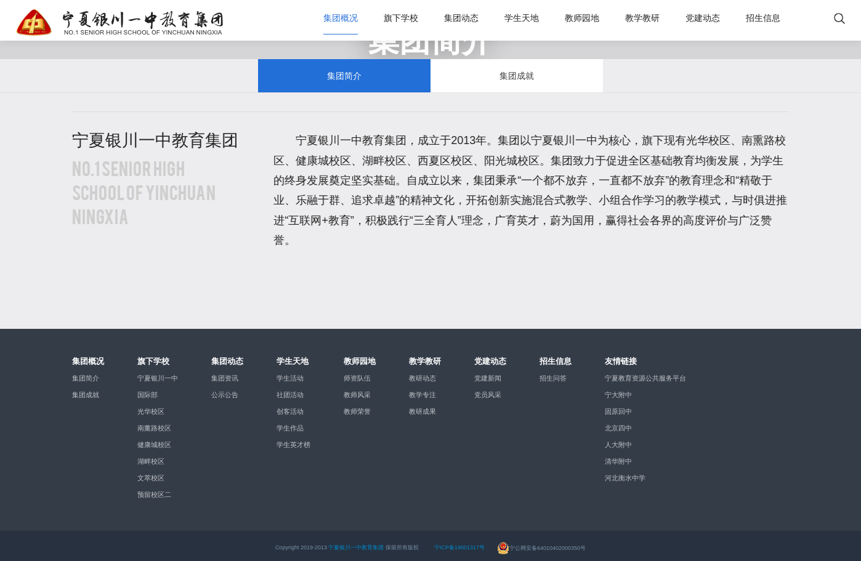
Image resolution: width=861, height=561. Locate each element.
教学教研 (642, 18)
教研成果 (422, 407)
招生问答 (553, 373)
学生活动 (290, 373)
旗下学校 (401, 18)
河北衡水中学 (625, 473)
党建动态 (702, 18)
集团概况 (340, 18)
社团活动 (290, 390)
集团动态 (461, 18)
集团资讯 (224, 373)
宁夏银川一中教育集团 (356, 543)
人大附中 (618, 440)
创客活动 (290, 407)
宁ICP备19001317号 (459, 543)
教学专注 (422, 390)
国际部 (147, 390)
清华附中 (618, 457)
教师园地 (582, 18)
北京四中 (618, 423)
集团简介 (344, 69)
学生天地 (521, 18)
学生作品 (290, 423)
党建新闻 (487, 373)
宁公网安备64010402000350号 (541, 543)
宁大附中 (618, 390)
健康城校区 (154, 440)
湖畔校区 (150, 457)
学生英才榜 (293, 440)
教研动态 (422, 373)
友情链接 (621, 356)
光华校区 (150, 407)
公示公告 (224, 390)
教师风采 (357, 390)
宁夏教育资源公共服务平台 (645, 373)
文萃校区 (150, 473)
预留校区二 (154, 490)
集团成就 (516, 69)
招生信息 (763, 18)
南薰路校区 (154, 423)
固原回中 (618, 407)
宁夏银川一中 (157, 373)
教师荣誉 (357, 407)
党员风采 (487, 390)
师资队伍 (357, 373)
